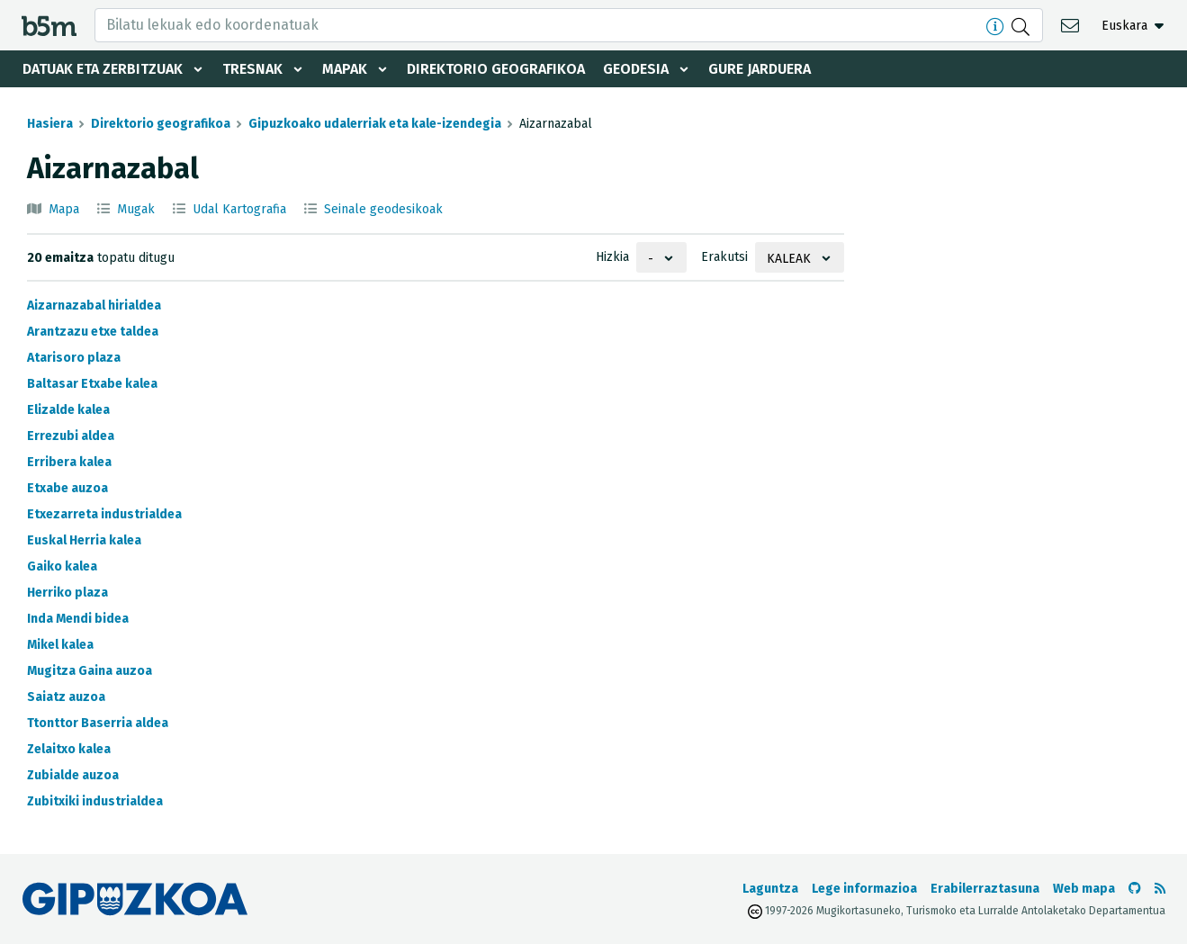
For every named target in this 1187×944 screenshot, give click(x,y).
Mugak (136, 209)
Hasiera (50, 123)
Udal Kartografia (239, 209)
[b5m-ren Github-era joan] (1135, 888)
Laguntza (770, 888)
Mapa (64, 209)
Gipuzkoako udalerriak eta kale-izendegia (374, 123)
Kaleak (789, 258)
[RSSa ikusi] (1160, 888)
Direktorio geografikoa (496, 68)
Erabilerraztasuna (985, 888)
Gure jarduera (759, 68)
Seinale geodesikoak (383, 209)
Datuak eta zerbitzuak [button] (102, 68)
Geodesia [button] (636, 68)
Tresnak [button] (252, 68)
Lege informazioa (864, 888)
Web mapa (1084, 888)
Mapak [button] (344, 68)
